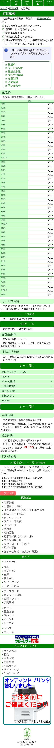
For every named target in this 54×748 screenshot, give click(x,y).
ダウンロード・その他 (16, 543)
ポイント (9, 619)
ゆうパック (10, 525)
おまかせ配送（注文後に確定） (21, 551)
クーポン (9, 622)
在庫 (6, 574)
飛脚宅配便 (10, 547)
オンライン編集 (13, 594)
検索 (16, 2)
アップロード (11, 591)
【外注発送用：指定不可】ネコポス (24, 510)
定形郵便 (9, 502)
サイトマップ (11, 669)
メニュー (5, 2)
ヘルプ (7, 628)
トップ (3, 8)
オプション (10, 570)
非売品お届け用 (13, 540)
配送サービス (44, 18)
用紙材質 (9, 662)
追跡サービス (27, 324)
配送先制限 (14, 71)
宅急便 (7, 528)
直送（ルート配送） (15, 513)
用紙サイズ (10, 665)
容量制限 (13, 78)
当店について (11, 673)
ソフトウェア (11, 582)
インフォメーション (25, 645)
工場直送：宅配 (13, 506)
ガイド (26, 556)
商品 (6, 567)
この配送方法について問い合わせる (27, 462)
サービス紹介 (15, 68)
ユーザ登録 (38, 2)
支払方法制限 (15, 75)
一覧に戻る (8, 493)
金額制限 (13, 82)
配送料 (12, 64)
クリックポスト (13, 517)
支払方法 (9, 615)
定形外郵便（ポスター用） (19, 536)
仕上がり (9, 578)
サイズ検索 (10, 650)
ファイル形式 (11, 585)
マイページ (10, 561)
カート (27, 2)
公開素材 (9, 602)
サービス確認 (27, 314)
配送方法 (13, 8)
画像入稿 (9, 658)
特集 (6, 654)
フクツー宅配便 (13, 521)
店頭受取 (9, 532)
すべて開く (27, 366)
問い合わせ (14, 85)
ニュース (9, 632)
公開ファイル (11, 598)
